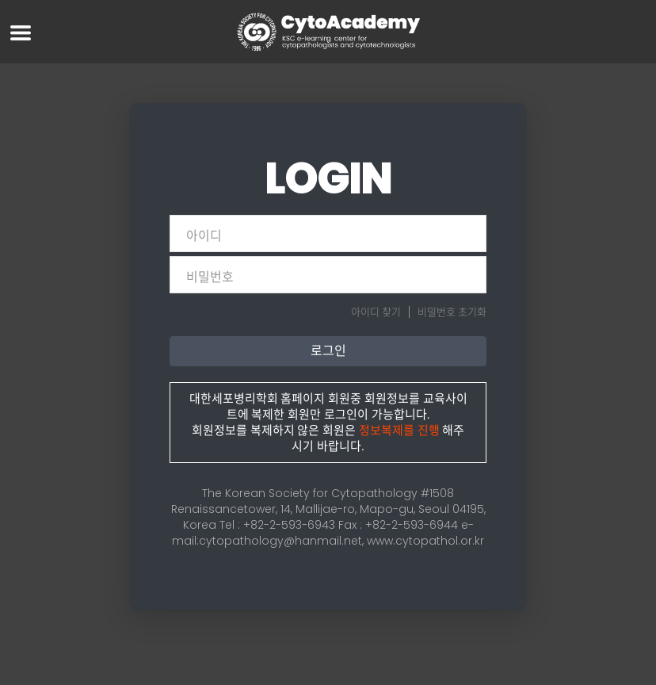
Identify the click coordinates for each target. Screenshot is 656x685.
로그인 (328, 351)
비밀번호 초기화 (452, 312)
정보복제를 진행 (399, 430)
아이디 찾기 (376, 312)
